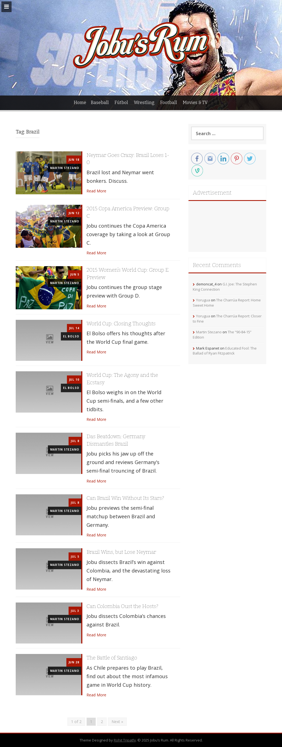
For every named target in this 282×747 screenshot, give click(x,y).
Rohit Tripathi (125, 740)
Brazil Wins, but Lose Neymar (121, 552)
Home (80, 102)
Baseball (100, 102)
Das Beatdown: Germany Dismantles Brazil (115, 440)
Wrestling (144, 102)
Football (168, 102)
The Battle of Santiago (111, 658)
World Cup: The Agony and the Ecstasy (122, 379)
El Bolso (71, 336)
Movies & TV (195, 102)
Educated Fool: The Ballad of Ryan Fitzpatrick (225, 351)
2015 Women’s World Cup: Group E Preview (127, 273)
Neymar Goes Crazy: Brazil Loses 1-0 (127, 159)
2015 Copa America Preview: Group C (127, 212)
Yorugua (203, 300)
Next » (117, 721)
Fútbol (121, 102)
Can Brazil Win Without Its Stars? (125, 498)
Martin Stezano (64, 168)
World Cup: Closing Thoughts (121, 323)
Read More (96, 190)
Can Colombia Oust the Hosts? (122, 606)
